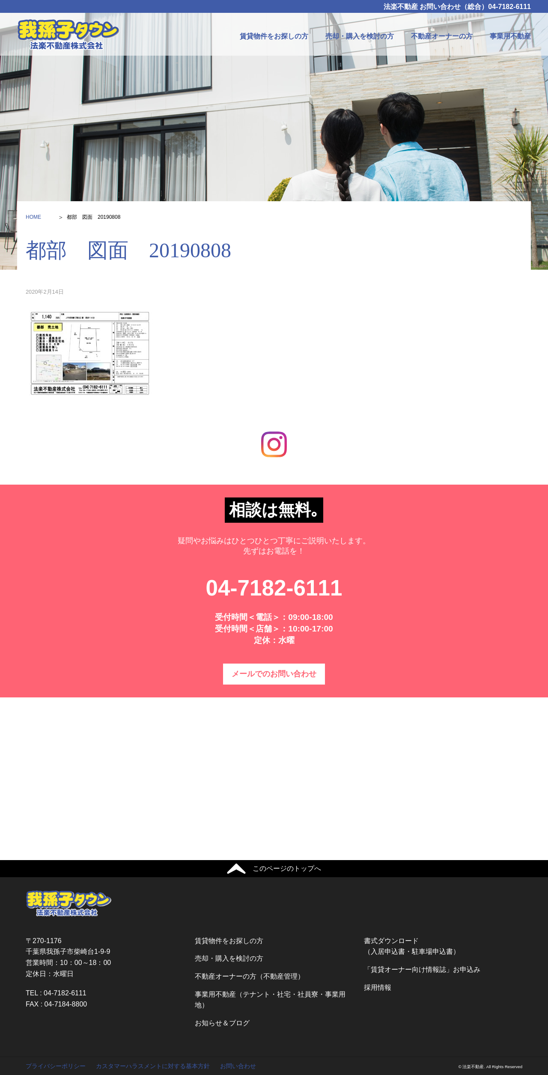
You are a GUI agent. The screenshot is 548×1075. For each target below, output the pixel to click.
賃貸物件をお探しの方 (274, 36)
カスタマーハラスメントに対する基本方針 (153, 1066)
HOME (33, 217)
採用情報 (377, 987)
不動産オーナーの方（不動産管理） (249, 976)
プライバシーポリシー (56, 1066)
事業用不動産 (510, 36)
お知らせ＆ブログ (222, 1023)
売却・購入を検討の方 (359, 36)
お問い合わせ (238, 1066)
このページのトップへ (287, 868)
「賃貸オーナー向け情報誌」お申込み (422, 969)
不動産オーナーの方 (442, 36)
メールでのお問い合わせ (274, 674)
